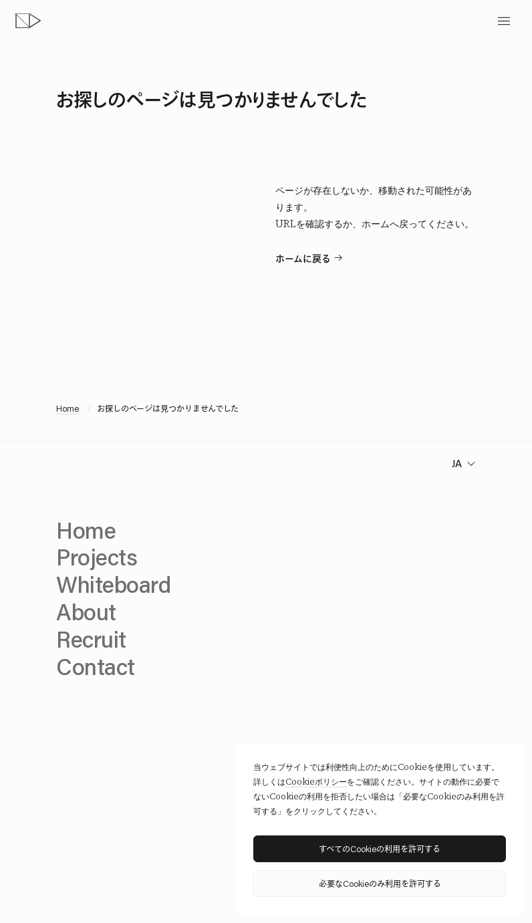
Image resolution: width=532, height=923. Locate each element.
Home (67, 408)
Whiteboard (113, 584)
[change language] (462, 463)
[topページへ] (28, 20)
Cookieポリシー (316, 781)
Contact (95, 666)
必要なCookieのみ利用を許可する (380, 883)
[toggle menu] (504, 21)
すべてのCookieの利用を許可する (379, 848)
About (86, 611)
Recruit (91, 639)
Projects (96, 556)
